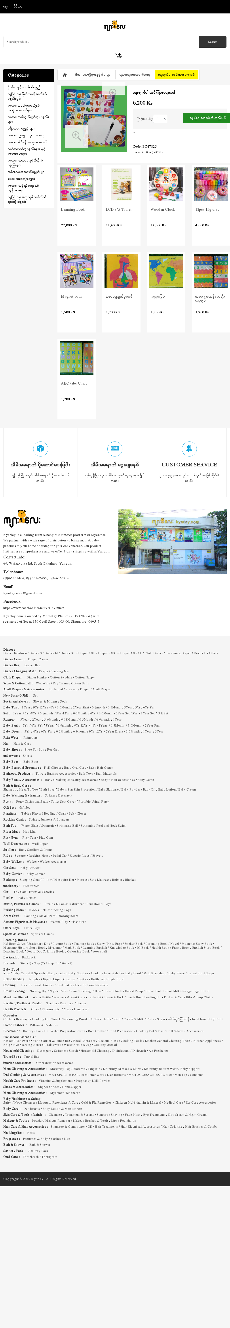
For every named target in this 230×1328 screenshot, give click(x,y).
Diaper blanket (37, 678)
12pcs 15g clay (207, 210)
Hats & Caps (22, 744)
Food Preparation (120, 1031)
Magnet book (71, 297)
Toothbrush (31, 1157)
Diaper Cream (38, 659)
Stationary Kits (39, 944)
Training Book (84, 944)
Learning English (95, 948)
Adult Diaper (101, 689)
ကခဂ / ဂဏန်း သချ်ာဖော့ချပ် (210, 299)
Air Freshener (158, 1051)
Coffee (8, 1019)
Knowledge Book (122, 948)
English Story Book (206, 948)
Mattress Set (85, 880)
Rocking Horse (39, 856)
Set (35, 696)
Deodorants (31, 1109)
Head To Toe (28, 790)
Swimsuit (47, 826)
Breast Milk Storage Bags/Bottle (186, 991)
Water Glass (30, 826)
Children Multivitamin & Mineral (138, 1103)
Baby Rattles (27, 898)
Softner (50, 796)
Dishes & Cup (173, 998)
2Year (37, 720)
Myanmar (55, 948)
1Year (26, 708)
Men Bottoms (116, 1075)
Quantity (145, 119)
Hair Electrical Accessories (140, 1127)
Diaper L (200, 653)
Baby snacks (57, 973)
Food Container (84, 1041)
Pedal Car (60, 856)
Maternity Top (60, 1069)
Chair (62, 814)
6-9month (98, 708)
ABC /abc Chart (74, 384)
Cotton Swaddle (61, 678)
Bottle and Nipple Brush (108, 979)
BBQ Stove (11, 1045)
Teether (51, 1003)
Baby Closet (77, 814)
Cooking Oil (41, 1019)
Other (35, 1009)
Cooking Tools (131, 1041)
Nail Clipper (52, 768)
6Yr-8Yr (149, 708)
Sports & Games (42, 934)
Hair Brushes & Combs (201, 1127)
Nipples (34, 979)
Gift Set (163, 714)
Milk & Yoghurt (154, 973)
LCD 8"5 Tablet (119, 210)
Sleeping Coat (30, 880)
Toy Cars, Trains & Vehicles (33, 892)
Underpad (56, 689)
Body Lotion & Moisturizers (63, 1109)
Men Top (181, 1075)
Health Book (160, 948)
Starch (73, 1051)
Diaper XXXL (108, 653)
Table (25, 814)
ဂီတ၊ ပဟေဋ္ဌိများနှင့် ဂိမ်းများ (93, 75)
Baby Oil (149, 790)
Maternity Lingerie (86, 1069)
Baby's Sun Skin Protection (76, 790)
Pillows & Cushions (44, 1025)
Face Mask (133, 1115)
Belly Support (190, 1069)
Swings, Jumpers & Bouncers (49, 820)
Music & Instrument (70, 904)
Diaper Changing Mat (54, 671)
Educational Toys (98, 904)
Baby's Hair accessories (118, 780)
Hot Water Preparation (60, 1031)
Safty (7, 1103)
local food (199, 1019)
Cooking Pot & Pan (150, 1031)
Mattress (103, 880)
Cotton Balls (80, 684)
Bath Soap (47, 790)
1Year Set (148, 714)
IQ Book (143, 948)
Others (214, 653)
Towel (40, 774)
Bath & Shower (40, 1145)
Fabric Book (181, 948)
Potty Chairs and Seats (32, 802)
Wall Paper (40, 844)
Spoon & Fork (114, 998)
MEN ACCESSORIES (144, 1075)
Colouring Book (78, 952)
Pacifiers (67, 1003)
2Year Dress (115, 732)
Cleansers (56, 1115)
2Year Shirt (81, 708)
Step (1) (25, 964)
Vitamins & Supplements (56, 1081)
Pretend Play (59, 922)
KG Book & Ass (14, 944)
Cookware (22, 1041)
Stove (179, 1031)
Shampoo (10, 790)
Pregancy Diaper (78, 689)
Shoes (55, 1087)
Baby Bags (31, 762)
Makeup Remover (57, 1121)
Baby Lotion (167, 790)
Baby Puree (176, 973)
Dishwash (139, 1051)
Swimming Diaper (178, 653)
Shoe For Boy (34, 750)
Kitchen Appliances (207, 1041)
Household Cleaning (95, 1051)
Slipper (43, 1087)
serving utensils (33, 1045)
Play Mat (29, 832)
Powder (37, 1121)
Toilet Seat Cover (63, 802)
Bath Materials (106, 774)
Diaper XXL (86, 653)
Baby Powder (130, 790)
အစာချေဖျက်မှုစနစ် (119, 297)
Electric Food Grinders (37, 985)
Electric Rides (80, 856)
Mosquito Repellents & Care (58, 1103)
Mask (67, 1009)
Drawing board (68, 916)
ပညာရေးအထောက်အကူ (135, 75)
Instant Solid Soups (201, 973)
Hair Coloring (172, 1127)
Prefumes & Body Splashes (42, 1139)
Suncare (102, 1115)
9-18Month (69, 720)
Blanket (130, 880)
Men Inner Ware (92, 1075)
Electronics (31, 886)
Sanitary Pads (38, 1151)
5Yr (138, 708)
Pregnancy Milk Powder (93, 1081)
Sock (63, 702)
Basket (8, 1041)
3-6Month (63, 708)
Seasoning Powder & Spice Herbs (87, 1019)
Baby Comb (146, 780)
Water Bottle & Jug (77, 1045)
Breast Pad (153, 991)
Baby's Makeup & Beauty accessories (71, 780)
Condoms (196, 1075)
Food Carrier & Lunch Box (51, 1041)
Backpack (29, 958)
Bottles (83, 979)
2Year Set (123, 714)
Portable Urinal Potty (94, 802)
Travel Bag (32, 1057)
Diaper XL (68, 653)
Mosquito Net (64, 880)
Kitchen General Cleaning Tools (168, 1041)
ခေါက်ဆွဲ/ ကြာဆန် (178, 1019)
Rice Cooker (97, 1031)
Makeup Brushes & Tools (90, 1121)
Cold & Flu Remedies (96, 1103)
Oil (90, 1127)
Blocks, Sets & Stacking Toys (50, 910)
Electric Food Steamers (91, 985)
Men (67, 1139)
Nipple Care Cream (63, 991)
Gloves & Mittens (45, 702)
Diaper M (51, 653)
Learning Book (73, 210)
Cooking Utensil (105, 1045)
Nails (31, 1133)
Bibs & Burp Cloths (199, 998)
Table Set (94, 998)
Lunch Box (134, 998)
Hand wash (81, 1009)
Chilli (150, 1019)
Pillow (47, 880)
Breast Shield (113, 991)
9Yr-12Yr (39, 708)
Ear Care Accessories (201, 1103)
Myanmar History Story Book (24, 948)
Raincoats (30, 738)
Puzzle (48, 904)
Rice (6, 973)
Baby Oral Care (75, 768)
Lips (114, 1121)
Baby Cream (187, 790)
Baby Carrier (36, 874)
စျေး (6, 6)
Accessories (195, 1031)
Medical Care (173, 1103)
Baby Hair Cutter (101, 768)
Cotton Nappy (85, 678)
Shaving (116, 1115)
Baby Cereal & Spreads (29, 973)
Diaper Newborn (15, 653)
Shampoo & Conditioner (68, 1127)
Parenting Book (157, 944)
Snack (56, 1019)
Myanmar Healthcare (65, 1093)
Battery (28, 1031)
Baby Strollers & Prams (35, 850)
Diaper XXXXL (131, 653)
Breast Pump (134, 991)
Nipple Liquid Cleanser (59, 979)
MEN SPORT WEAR (64, 1075)
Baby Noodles (78, 973)
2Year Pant (153, 726)
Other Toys (32, 928)
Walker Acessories (53, 862)
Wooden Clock (163, 210)
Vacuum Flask (108, 1041)
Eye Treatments (154, 1115)
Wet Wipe (43, 684)
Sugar (161, 1019)
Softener (60, 1051)
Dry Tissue (60, 684)
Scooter (20, 856)
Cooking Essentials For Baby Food (116, 973)
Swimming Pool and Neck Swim (103, 826)
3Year (128, 708)
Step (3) (53, 964)
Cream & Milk (134, 1019)
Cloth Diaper (154, 653)
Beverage (22, 1019)
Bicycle (97, 856)
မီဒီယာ (18, 6)
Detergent (65, 796)
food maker (64, 985)
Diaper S (35, 653)
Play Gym (46, 838)
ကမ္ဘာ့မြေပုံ (158, 297)
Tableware (53, 1045)
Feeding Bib (153, 998)
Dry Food (216, 1019)
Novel (174, 944)
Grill (169, 1031)
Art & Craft (47, 916)
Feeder (81, 1003)
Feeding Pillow (90, 991)
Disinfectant (121, 1051)
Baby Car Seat (30, 868)
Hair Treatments (106, 1127)
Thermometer (51, 1009)
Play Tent (29, 838)
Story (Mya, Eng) (109, 944)
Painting (30, 916)
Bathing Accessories (61, 774)
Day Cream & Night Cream (187, 1115)
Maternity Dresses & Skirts (122, 1069)
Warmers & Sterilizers (69, 998)
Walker (32, 862)
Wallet (167, 1075)
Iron (82, 1031)
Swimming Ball (67, 826)
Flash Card (78, 922)
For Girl (53, 750)
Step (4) (66, 964)
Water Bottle (42, 998)
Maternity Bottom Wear (161, 1069)
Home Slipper (72, 1087)
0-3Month (115, 708)
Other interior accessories (54, 1063)
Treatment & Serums (79, 1115)
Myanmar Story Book (197, 944)
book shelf (100, 952)
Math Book (72, 948)
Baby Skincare (108, 790)
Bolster (117, 880)
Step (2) (39, 964)
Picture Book (62, 944)
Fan (39, 1031)
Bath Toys (86, 774)
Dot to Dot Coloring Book (46, 952)
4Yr (51, 708)
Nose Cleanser (24, 1103)
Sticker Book (134, 944)
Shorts (27, 756)
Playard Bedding (44, 814)
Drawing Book (13, 952)
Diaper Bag (32, 665)
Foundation (128, 1121)
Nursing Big (38, 991)
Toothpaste (49, 1157)
